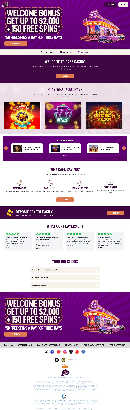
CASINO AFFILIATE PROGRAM (48, 345)
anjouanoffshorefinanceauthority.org (52, 389)
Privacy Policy (72, 409)
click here (91, 383)
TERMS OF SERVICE (117, 345)
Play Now (16, 43)
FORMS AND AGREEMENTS (94, 345)
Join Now (110, 5)
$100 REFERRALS (25, 345)
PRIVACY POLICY (71, 345)
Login (123, 5)
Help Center (8, 345)
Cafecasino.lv (51, 385)
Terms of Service (84, 409)
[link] (8, 345)
